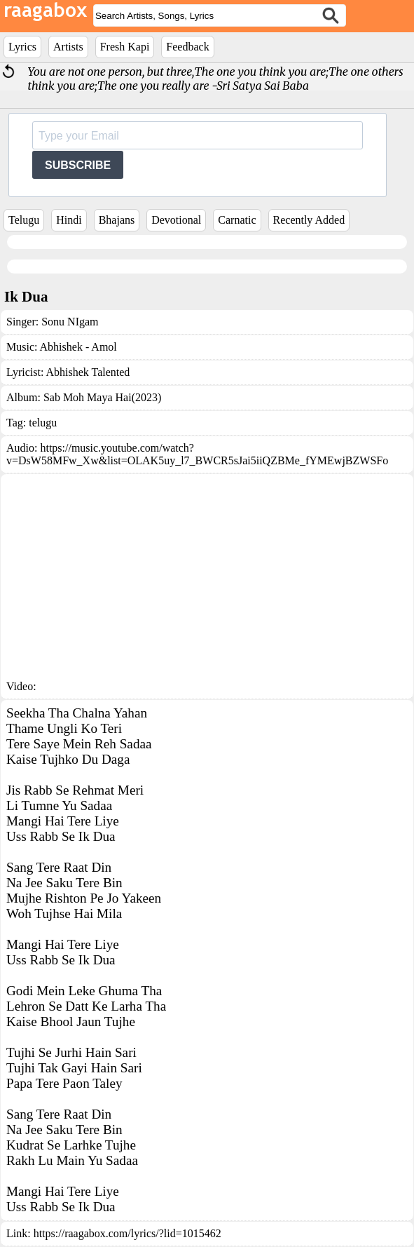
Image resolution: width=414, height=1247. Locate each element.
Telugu (23, 220)
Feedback (187, 47)
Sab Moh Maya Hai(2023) (102, 397)
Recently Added (309, 220)
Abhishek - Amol (78, 347)
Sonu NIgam (69, 322)
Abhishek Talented (88, 372)
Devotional (176, 220)
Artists (68, 47)
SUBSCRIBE (78, 165)
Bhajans (117, 220)
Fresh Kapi (125, 47)
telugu (43, 423)
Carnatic (237, 220)
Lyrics (22, 47)
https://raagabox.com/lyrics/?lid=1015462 (127, 1233)
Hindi (68, 220)
